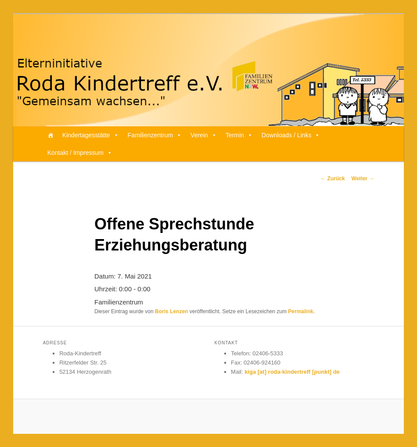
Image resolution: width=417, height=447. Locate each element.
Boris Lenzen (171, 311)
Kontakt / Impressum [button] (79, 152)
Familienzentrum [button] (155, 135)
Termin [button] (239, 135)
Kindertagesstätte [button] (90, 135)
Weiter (363, 178)
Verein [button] (204, 135)
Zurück (332, 178)
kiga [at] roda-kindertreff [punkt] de (292, 371)
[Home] (50, 135)
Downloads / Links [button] (291, 135)
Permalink (300, 311)
